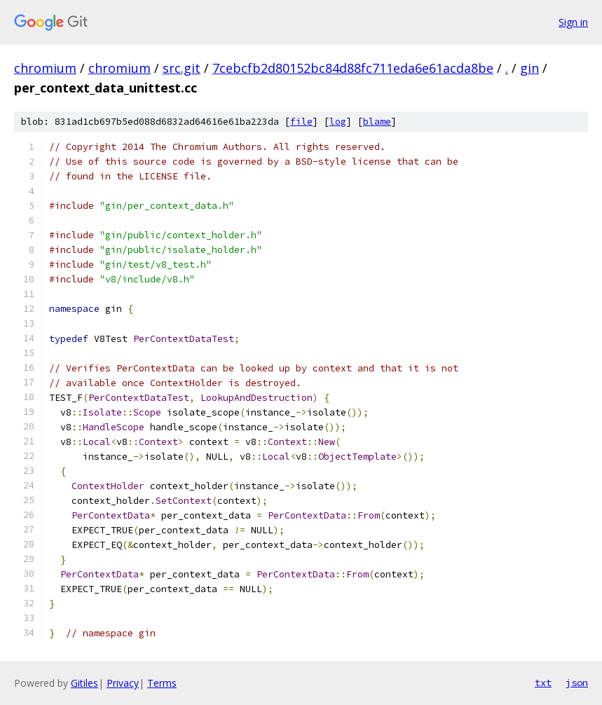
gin (529, 68)
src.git (181, 68)
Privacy (123, 683)
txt (543, 682)
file (301, 122)
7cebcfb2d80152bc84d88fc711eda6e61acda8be (352, 68)
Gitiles (84, 683)
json (577, 682)
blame (377, 122)
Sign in (573, 22)
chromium (45, 68)
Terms (162, 683)
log (337, 122)
